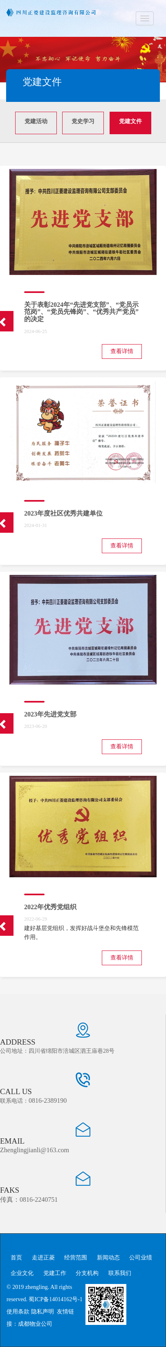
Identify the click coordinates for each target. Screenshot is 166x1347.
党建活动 (36, 121)
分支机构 (87, 1273)
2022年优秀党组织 (50, 906)
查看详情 (121, 351)
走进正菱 (43, 1258)
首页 (16, 1258)
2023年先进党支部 (50, 714)
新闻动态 (108, 1258)
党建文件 (130, 121)
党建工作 (54, 1273)
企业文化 (22, 1273)
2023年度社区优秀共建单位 (63, 513)
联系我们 (119, 1273)
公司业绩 (140, 1258)
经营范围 (75, 1258)
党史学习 (83, 121)
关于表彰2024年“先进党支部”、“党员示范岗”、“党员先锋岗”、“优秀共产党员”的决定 (81, 311)
